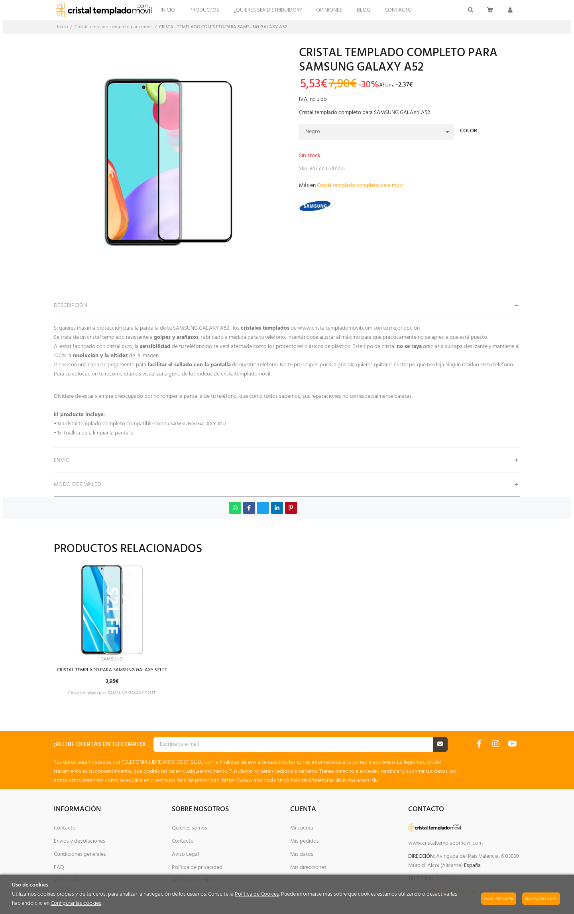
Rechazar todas (541, 898)
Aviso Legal (185, 854)
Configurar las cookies (76, 903)
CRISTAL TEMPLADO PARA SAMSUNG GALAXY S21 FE (120, 671)
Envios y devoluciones (79, 841)
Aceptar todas (498, 898)
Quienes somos (189, 828)
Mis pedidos (304, 841)
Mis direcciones (308, 867)
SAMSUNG (120, 659)
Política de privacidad (197, 867)
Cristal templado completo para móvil (361, 185)
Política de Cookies (257, 894)
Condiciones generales (80, 854)
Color (468, 132)
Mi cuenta (301, 828)
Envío (62, 460)
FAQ (59, 867)
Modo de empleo (78, 484)
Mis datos (301, 854)
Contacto (65, 828)
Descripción (70, 305)
